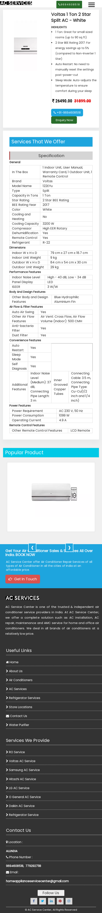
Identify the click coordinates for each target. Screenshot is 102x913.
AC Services (16, 689)
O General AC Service (23, 797)
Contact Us (16, 716)
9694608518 (69, 4)
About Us (14, 671)
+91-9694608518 (67, 112)
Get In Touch (23, 579)
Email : (12, 872)
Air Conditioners (19, 680)
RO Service (15, 752)
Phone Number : (19, 857)
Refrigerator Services (23, 698)
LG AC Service (17, 788)
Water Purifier (17, 725)
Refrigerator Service (22, 815)
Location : (14, 842)
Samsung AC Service (23, 770)
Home (12, 662)
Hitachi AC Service (21, 779)
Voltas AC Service (20, 761)
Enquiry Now (64, 120)
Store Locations (19, 707)
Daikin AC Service (20, 806)
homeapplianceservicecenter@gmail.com (37, 881)
